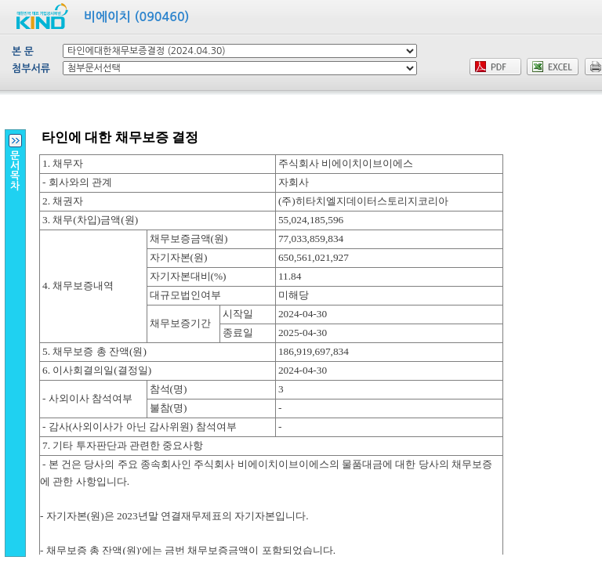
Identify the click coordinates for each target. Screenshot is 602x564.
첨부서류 (31, 68)
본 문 (23, 51)
